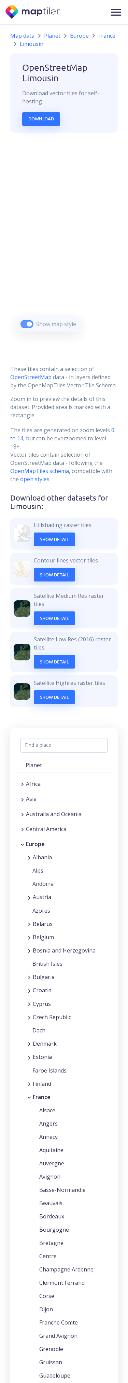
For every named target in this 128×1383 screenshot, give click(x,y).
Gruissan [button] (50, 1362)
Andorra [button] (43, 884)
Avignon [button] (49, 1176)
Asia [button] (31, 799)
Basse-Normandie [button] (62, 1190)
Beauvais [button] (50, 1203)
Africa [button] (33, 784)
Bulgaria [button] (44, 977)
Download (41, 119)
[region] (64, 240)
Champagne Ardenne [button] (66, 1269)
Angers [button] (48, 1123)
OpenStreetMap (31, 377)
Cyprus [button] (42, 1004)
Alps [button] (37, 870)
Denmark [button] (45, 1043)
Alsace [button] (47, 1110)
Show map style (56, 324)
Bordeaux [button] (51, 1216)
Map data (22, 35)
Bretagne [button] (51, 1243)
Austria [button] (42, 897)
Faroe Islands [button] (49, 1070)
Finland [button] (42, 1083)
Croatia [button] (42, 990)
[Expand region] (22, 784)
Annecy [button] (48, 1137)
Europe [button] (35, 844)
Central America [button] (46, 829)
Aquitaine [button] (51, 1150)
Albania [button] (42, 857)
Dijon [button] (46, 1309)
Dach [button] (38, 1030)
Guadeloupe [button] (54, 1375)
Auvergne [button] (51, 1163)
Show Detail (54, 539)
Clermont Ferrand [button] (62, 1282)
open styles (34, 479)
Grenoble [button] (51, 1349)
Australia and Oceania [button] (54, 814)
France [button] (42, 1097)
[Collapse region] (22, 844)
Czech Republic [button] (52, 1017)
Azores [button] (41, 910)
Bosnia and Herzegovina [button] (64, 950)
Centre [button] (48, 1256)
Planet (52, 35)
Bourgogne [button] (54, 1229)
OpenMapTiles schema (39, 471)
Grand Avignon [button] (58, 1335)
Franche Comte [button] (58, 1322)
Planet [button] (34, 765)
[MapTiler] (33, 12)
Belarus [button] (43, 924)
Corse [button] (46, 1296)
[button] (116, 12)
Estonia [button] (42, 1057)
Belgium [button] (43, 937)
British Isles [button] (47, 963)
